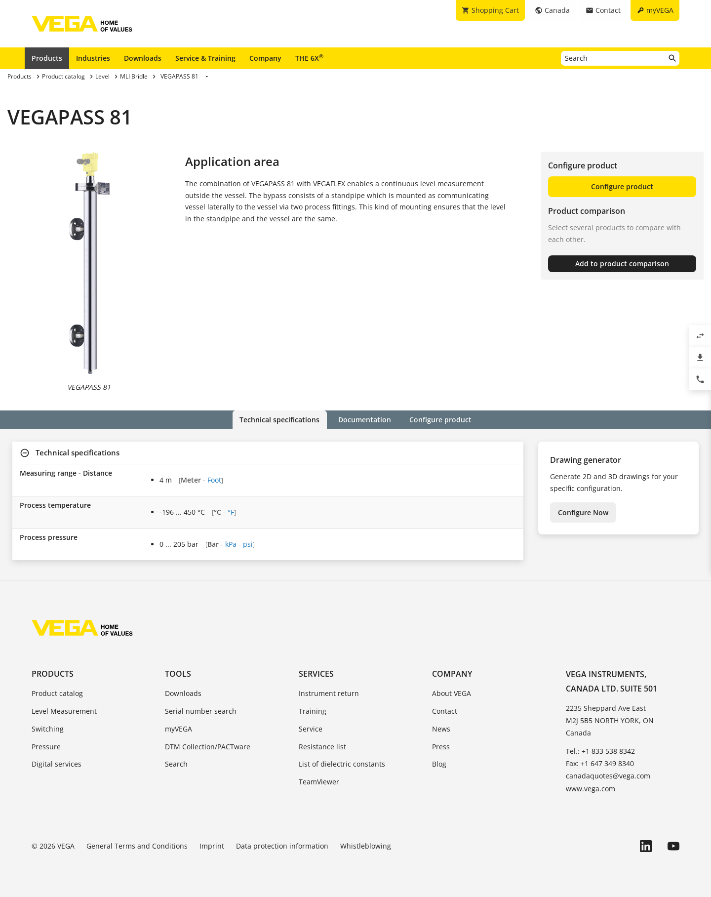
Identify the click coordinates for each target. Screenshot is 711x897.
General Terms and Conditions (137, 846)
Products (47, 58)
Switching (48, 729)
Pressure (46, 746)
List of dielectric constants (342, 764)
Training (312, 711)
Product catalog (57, 693)
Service (310, 729)
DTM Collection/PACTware (207, 746)
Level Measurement (64, 711)
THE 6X (309, 58)
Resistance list (322, 746)
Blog (439, 764)
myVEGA (178, 729)
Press (441, 746)
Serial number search (201, 711)
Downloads (142, 58)
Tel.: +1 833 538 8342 (600, 751)
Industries (93, 58)
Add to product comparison (622, 263)
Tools (178, 673)
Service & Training (205, 58)
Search (176, 764)
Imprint (211, 846)
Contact (444, 711)
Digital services (56, 764)
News (441, 729)
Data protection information (282, 846)
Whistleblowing (365, 846)
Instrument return (329, 693)
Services (316, 673)
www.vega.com (590, 788)
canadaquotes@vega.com (608, 775)
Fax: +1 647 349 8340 (600, 763)
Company (265, 58)
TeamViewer (319, 781)
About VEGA (451, 693)
